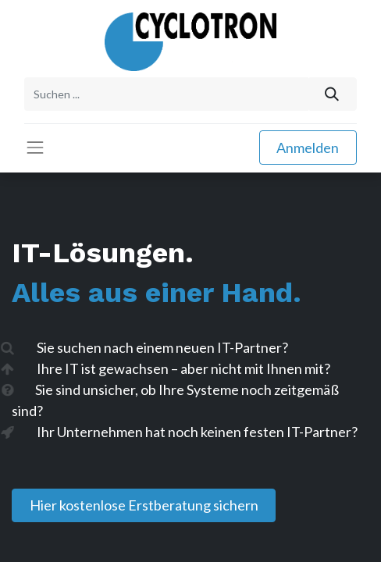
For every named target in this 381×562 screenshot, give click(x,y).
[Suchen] (332, 94)
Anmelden (307, 147)
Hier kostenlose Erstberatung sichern (144, 505)
